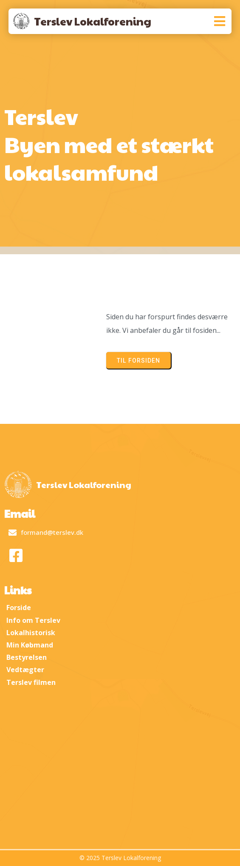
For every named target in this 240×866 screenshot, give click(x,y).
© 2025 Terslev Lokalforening (120, 858)
